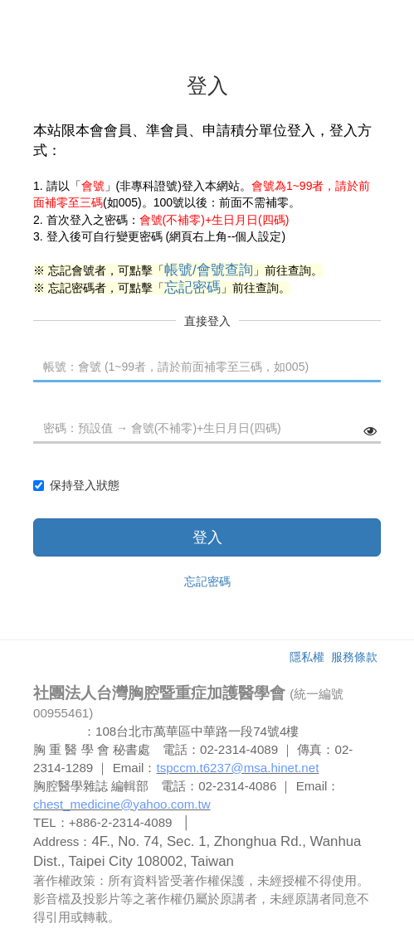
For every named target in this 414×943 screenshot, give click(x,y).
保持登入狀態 (76, 485)
